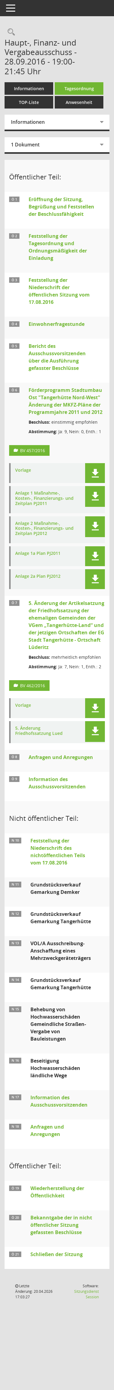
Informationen (29, 88)
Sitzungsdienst (86, 1294)
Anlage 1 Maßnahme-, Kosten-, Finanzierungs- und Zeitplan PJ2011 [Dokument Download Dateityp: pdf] (44, 498)
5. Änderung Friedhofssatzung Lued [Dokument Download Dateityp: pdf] (39, 731)
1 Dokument (25, 144)
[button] (95, 473)
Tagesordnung (79, 88)
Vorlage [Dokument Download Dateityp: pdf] (23, 470)
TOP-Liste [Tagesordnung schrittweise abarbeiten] (29, 102)
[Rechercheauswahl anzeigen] (10, 32)
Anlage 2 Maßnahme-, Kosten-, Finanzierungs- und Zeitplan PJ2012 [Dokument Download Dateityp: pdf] (44, 528)
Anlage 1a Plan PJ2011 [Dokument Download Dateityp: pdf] (37, 553)
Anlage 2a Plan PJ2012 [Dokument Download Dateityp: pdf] (37, 576)
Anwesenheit (79, 102)
